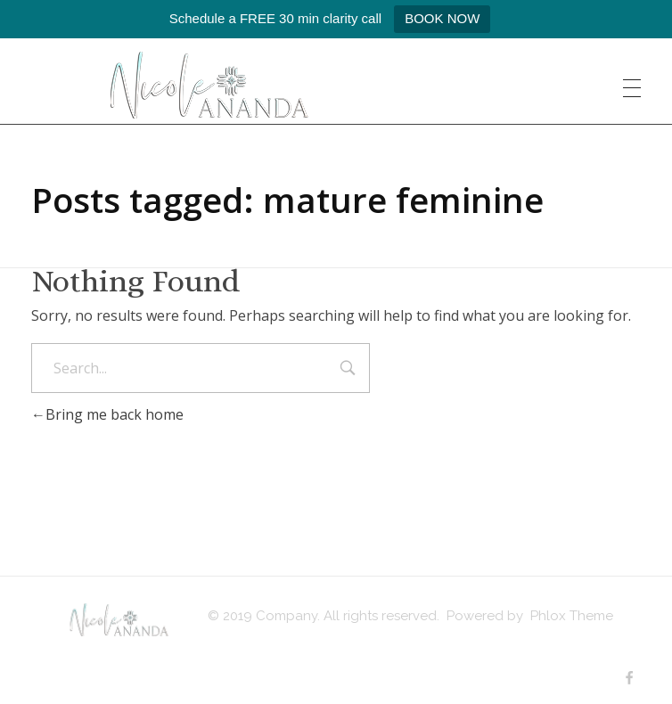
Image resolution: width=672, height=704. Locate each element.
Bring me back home (107, 414)
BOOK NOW (442, 18)
